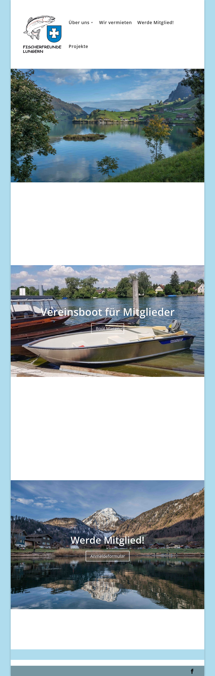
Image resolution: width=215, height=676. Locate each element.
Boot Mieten (107, 334)
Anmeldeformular (107, 561)
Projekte (78, 47)
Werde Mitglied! (155, 23)
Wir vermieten (115, 23)
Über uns (79, 23)
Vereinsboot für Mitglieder (108, 317)
